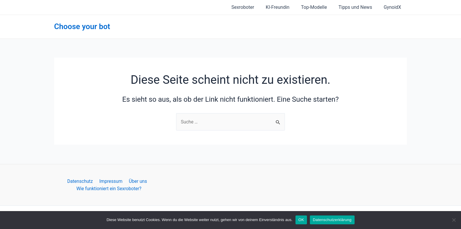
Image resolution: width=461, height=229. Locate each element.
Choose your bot (82, 26)
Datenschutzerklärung (332, 220)
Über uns (136, 181)
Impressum (111, 181)
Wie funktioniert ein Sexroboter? (109, 188)
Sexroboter (252, 7)
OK (301, 220)
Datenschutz (81, 181)
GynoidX (393, 7)
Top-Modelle (319, 7)
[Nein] (454, 220)
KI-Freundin (285, 7)
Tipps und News (358, 7)
